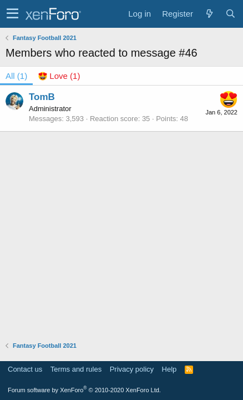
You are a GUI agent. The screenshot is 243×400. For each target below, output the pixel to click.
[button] (12, 14)
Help (169, 369)
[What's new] (209, 13)
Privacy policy (132, 369)
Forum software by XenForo (84, 390)
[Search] (230, 13)
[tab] (59, 76)
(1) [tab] (16, 76)
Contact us (25, 369)
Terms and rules (76, 369)
